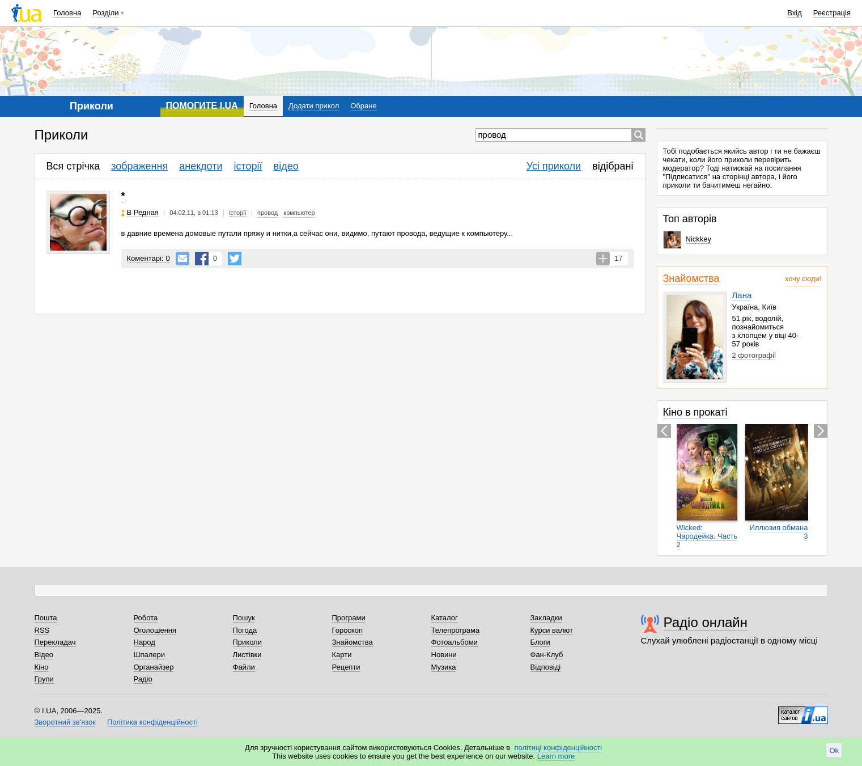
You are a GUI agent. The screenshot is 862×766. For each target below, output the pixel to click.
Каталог (444, 617)
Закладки (546, 617)
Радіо (143, 679)
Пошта (46, 617)
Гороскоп (347, 630)
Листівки (247, 654)
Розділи (105, 13)
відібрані (612, 166)
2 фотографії (754, 355)
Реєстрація (832, 13)
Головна (67, 13)
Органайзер (154, 667)
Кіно (42, 667)
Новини (444, 654)
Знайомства (691, 278)
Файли (244, 667)
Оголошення (155, 630)
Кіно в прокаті (695, 412)
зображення (139, 166)
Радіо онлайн (706, 622)
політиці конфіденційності (558, 747)
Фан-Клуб (546, 654)
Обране (363, 105)
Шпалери (149, 654)
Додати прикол (313, 105)
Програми (349, 617)
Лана (742, 295)
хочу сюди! (803, 278)
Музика (443, 667)
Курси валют (552, 630)
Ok (834, 750)
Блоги (540, 642)
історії (248, 166)
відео (286, 166)
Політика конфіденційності (152, 722)
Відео (44, 654)
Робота (146, 617)
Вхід (794, 13)
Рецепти (346, 667)
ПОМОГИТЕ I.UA (202, 106)
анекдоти (200, 166)
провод (267, 212)
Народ (144, 642)
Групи (44, 679)
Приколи (247, 642)
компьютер (299, 212)
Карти (342, 654)
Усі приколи (553, 166)
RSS (42, 630)
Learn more (556, 756)
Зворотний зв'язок (65, 722)
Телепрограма (455, 630)
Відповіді (545, 667)
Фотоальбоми (454, 642)
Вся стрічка (73, 166)
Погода (245, 630)
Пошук (244, 617)
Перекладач (55, 642)
